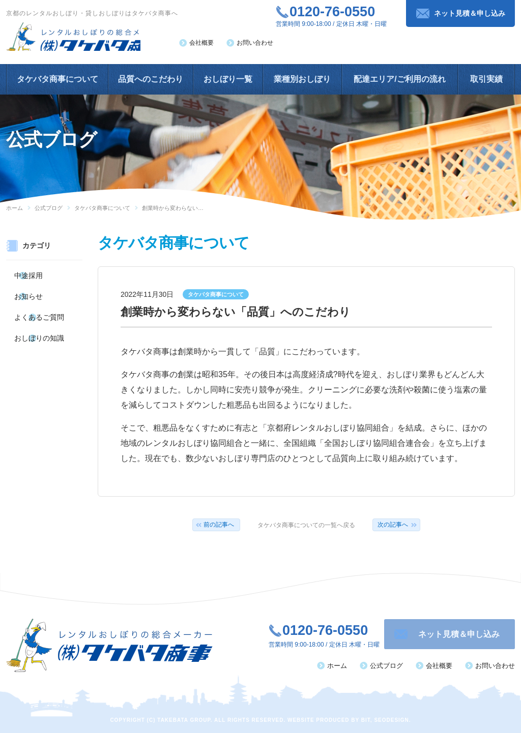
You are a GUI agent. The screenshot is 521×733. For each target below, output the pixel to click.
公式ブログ (49, 208)
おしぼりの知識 (37, 327)
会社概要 (201, 42)
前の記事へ (219, 524)
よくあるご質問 (37, 309)
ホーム (14, 208)
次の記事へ (393, 524)
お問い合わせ (255, 42)
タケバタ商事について (102, 208)
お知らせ (28, 291)
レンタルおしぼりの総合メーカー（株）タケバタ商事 (85, 39)
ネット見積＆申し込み (469, 13)
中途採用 (28, 274)
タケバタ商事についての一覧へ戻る (306, 525)
